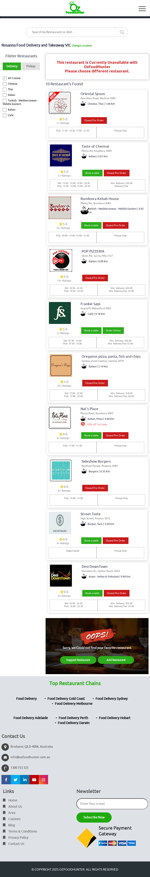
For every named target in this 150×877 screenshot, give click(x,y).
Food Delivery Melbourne (73, 704)
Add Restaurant (116, 660)
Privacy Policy (15, 838)
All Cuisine (14, 78)
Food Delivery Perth (73, 718)
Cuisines (12, 819)
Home (10, 800)
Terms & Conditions (20, 831)
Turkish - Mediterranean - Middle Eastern (20, 102)
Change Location (82, 45)
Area (9, 813)
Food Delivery (26, 699)
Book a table (92, 173)
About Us (12, 807)
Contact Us (13, 844)
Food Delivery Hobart (114, 718)
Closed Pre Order (94, 120)
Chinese (12, 83)
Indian (11, 95)
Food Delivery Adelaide (30, 718)
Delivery (11, 66)
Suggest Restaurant (78, 660)
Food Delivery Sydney (112, 699)
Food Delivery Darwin (74, 723)
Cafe (10, 115)
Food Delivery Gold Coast (66, 699)
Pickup (30, 66)
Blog (9, 825)
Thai (10, 89)
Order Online (113, 330)
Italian (11, 109)
